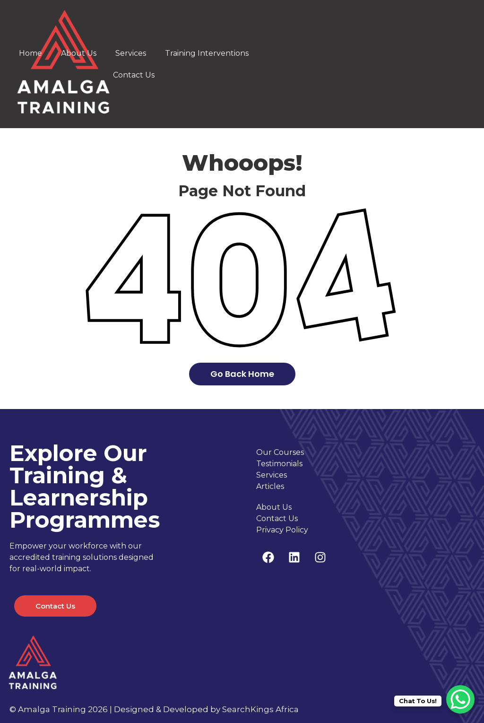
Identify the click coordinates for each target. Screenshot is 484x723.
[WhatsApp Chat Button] (460, 699)
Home (30, 53)
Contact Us (134, 74)
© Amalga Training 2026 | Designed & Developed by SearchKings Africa (154, 709)
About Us (78, 53)
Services (130, 53)
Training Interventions (207, 53)
